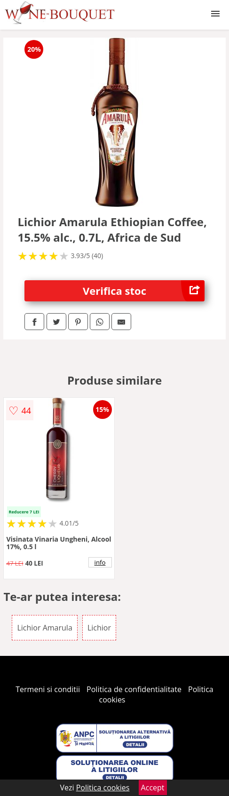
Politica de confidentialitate (134, 689)
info (100, 562)
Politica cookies (103, 787)
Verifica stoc (144, 290)
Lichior (99, 628)
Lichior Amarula (44, 628)
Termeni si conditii (48, 689)
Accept (153, 787)
